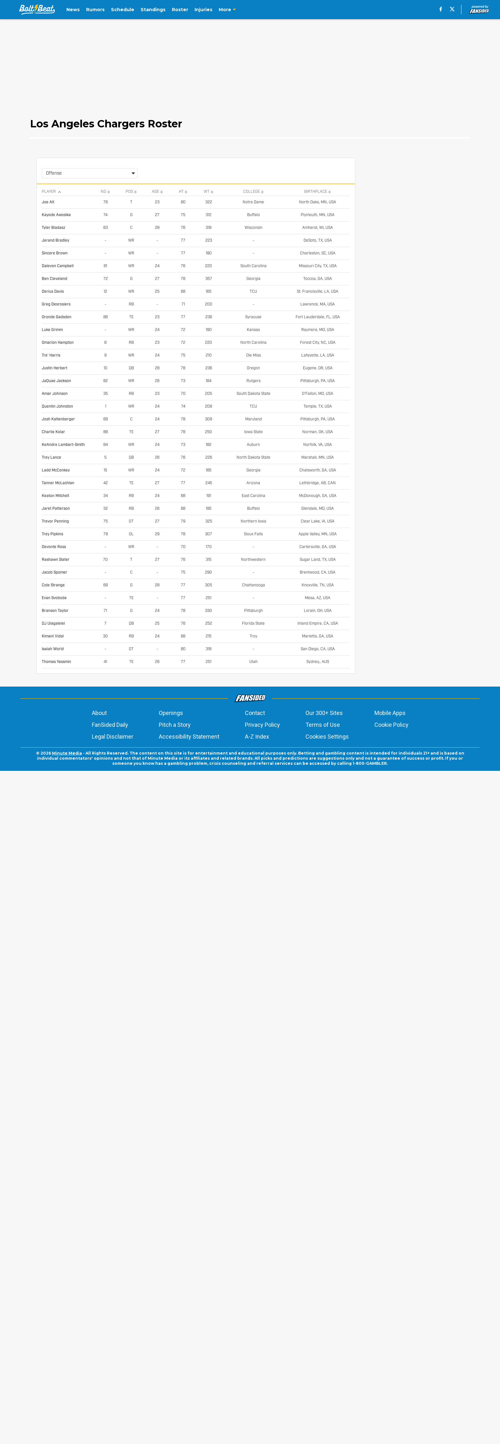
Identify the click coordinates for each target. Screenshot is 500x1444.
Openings (171, 1386)
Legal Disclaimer (112, 1409)
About (99, 1386)
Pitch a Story (175, 1398)
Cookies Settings (327, 1409)
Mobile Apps (390, 1386)
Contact (255, 1386)
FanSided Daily (110, 1398)
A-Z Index (257, 1409)
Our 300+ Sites (324, 1386)
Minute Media (67, 1426)
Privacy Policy (262, 1398)
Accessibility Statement (189, 1409)
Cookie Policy (391, 1398)
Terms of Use (322, 1398)
